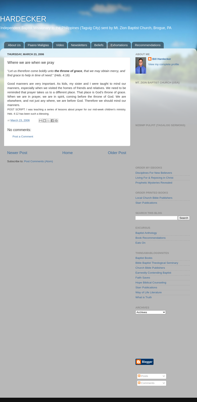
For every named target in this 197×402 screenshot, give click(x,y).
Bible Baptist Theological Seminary (156, 262)
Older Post (117, 153)
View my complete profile (163, 64)
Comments (146, 383)
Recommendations (147, 45)
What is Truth (143, 297)
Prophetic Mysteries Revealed (153, 182)
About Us (14, 45)
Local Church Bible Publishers (153, 197)
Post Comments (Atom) (38, 161)
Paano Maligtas (38, 45)
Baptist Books (143, 257)
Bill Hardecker (161, 59)
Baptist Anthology (146, 232)
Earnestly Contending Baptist (153, 272)
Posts (143, 376)
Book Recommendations (150, 237)
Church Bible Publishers (150, 267)
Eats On (140, 242)
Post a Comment (23, 136)
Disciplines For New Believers (153, 172)
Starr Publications (146, 202)
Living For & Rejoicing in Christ (154, 177)
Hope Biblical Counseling (150, 282)
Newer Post (17, 153)
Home (67, 153)
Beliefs (98, 45)
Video (60, 45)
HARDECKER (23, 19)
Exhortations (119, 45)
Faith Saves (142, 277)
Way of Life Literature (148, 292)
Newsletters (79, 45)
